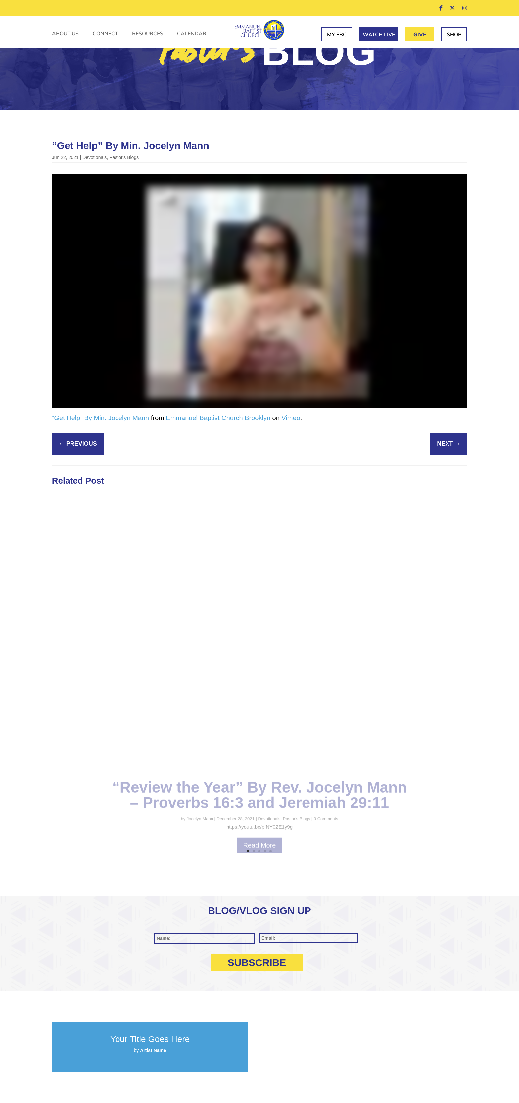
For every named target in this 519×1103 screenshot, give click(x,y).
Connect (105, 34)
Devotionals (94, 157)
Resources (147, 34)
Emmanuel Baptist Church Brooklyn (218, 417)
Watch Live (379, 34)
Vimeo (290, 417)
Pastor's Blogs (124, 157)
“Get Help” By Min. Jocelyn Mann (100, 417)
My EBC (337, 34)
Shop (454, 34)
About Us (65, 34)
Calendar (191, 34)
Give (419, 34)
